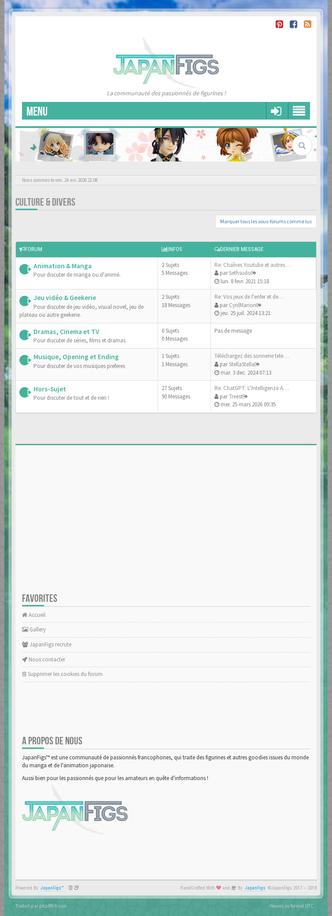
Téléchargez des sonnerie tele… (251, 356)
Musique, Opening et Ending (76, 357)
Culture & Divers (45, 202)
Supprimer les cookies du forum (62, 674)
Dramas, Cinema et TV (66, 331)
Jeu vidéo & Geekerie (64, 297)
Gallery (34, 629)
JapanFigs (255, 888)
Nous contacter (43, 659)
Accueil (33, 615)
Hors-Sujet (49, 389)
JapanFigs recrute (46, 644)
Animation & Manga (62, 266)
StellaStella (242, 364)
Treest (236, 396)
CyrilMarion (242, 305)
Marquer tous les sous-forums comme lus (266, 221)
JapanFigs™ (52, 888)
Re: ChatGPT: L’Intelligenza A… (251, 388)
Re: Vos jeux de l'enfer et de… (249, 296)
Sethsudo (240, 273)
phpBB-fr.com (53, 906)
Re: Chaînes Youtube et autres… (252, 265)
